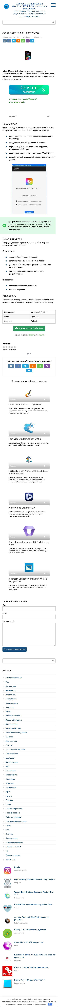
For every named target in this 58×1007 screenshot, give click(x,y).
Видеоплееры (11, 724)
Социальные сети (13, 847)
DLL (7, 682)
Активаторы (11, 686)
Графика (26, 37)
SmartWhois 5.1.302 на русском (28, 942)
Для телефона (12, 754)
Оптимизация (11, 787)
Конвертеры (11, 771)
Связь (8, 825)
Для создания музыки (15, 749)
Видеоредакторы (13, 728)
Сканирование (12, 838)
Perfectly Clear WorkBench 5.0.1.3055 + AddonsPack (28, 472)
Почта (8, 804)
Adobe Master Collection (29, 328)
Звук (8, 766)
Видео (8, 711)
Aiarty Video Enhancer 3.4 (22, 507)
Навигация (10, 779)
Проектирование (13, 813)
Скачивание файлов (14, 842)
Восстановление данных (16, 732)
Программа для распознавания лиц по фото (34, 879)
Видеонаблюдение (14, 720)
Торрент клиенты (13, 855)
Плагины (9, 800)
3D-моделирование (14, 678)
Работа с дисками (13, 817)
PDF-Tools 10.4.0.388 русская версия (31, 967)
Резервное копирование (16, 821)
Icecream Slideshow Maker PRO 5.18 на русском (28, 580)
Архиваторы (11, 694)
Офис (8, 792)
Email (4, 613)
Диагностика (11, 741)
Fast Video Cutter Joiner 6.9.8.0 (25, 438)
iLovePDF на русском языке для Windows (33, 905)
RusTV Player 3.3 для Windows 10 (29, 980)
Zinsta (17, 867)
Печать (9, 796)
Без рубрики (11, 699)
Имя (4, 605)
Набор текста (11, 775)
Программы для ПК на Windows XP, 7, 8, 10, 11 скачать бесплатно (29, 6)
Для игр (9, 745)
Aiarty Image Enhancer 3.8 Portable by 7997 (28, 543)
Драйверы (10, 758)
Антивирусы (11, 690)
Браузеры (10, 707)
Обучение (10, 783)
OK (50, 1004)
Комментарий (8, 621)
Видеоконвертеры (13, 716)
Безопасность (12, 703)
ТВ (7, 851)
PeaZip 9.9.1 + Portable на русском (30, 930)
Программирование (14, 809)
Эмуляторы (10, 859)
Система (9, 834)
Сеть (8, 830)
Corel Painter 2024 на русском (25, 404)
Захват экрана (12, 762)
